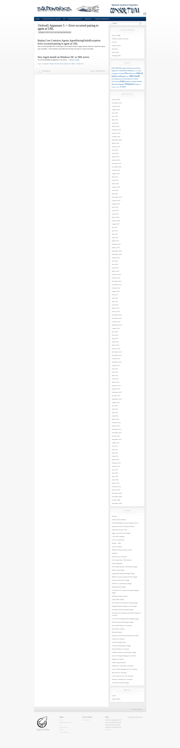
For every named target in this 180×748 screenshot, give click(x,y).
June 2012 (115, 409)
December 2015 (117, 281)
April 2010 (115, 480)
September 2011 (117, 439)
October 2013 (116, 358)
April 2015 (115, 305)
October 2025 (116, 106)
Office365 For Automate (119, 557)
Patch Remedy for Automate (120, 649)
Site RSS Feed (85, 720)
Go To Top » (137, 709)
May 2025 (115, 120)
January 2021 (116, 187)
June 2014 (115, 335)
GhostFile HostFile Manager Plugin (123, 609)
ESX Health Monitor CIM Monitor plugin (124, 567)
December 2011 (117, 429)
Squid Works (43, 729)
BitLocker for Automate (119, 672)
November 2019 (117, 197)
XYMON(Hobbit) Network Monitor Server (125, 523)
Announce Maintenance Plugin (121, 646)
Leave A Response (98, 71)
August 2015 (116, 291)
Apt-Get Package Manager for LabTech (124, 656)
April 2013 (115, 379)
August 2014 (116, 328)
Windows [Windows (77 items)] (129, 84)
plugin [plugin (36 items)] (122, 81)
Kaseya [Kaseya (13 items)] (133, 73)
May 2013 (115, 375)
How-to (52, 32)
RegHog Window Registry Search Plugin (124, 606)
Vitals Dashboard (117, 563)
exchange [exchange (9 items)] (138, 70)
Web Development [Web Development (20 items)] (118, 84)
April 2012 (115, 416)
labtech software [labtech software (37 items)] (118, 76)
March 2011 (115, 459)
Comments (47, 71)
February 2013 (116, 385)
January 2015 (116, 311)
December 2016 (117, 251)
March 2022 (115, 157)
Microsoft (57, 63)
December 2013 (117, 352)
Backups (52, 63)
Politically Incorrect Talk (119, 530)
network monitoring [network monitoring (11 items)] (124, 79)
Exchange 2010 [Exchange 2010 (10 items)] (116, 73)
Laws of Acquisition (118, 540)
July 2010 (115, 470)
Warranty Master (117, 632)
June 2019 (115, 207)
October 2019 (116, 200)
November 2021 (117, 167)
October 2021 (116, 170)
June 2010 (115, 473)
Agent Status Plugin (118, 599)
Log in (114, 695)
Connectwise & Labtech (51, 19)
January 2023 (116, 146)
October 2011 (116, 436)
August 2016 (116, 257)
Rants (113, 49)
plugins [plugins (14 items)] (127, 81)
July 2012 (115, 406)
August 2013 (116, 365)
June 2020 (115, 190)
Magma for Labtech (118, 659)
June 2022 (115, 150)
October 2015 (116, 288)
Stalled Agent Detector (119, 662)
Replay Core (67, 63)
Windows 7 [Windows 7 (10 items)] (138, 84)
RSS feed (107, 729)
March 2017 (115, 241)
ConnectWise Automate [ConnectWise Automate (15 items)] (125, 71)
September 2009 (117, 503)
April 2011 (115, 456)
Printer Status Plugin (118, 570)
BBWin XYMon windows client (122, 550)
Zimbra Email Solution (119, 519)
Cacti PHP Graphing (118, 536)
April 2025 (115, 123)
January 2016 (116, 278)
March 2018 (115, 217)
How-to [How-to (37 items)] (128, 73)
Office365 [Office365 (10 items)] (114, 81)
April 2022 (115, 153)
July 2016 (115, 261)
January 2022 (116, 160)
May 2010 (115, 476)
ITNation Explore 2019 (119, 39)
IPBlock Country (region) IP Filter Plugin (124, 577)
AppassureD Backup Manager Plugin (123, 573)
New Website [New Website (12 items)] (134, 79)
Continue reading (74, 60)
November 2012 (117, 392)
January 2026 (116, 99)
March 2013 (115, 382)
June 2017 (115, 231)
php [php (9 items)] (118, 81)
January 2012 (116, 426)
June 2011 (115, 449)
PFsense (114, 516)
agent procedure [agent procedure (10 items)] (126, 68)
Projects (88, 19)
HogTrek (114, 553)
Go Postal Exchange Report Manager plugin (125, 619)
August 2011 (116, 443)
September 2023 (117, 140)
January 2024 (116, 133)
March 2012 (115, 419)
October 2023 (116, 136)
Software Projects (75, 19)
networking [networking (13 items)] (115, 79)
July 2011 (115, 446)
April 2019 (115, 210)
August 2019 (116, 204)
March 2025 (115, 126)
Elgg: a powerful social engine (121, 533)
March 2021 (115, 184)
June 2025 (115, 116)
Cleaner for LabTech (118, 639)
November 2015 (117, 284)
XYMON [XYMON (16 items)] (123, 87)
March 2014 (115, 345)
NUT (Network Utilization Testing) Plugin (125, 603)
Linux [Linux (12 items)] (127, 76)
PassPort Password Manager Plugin (123, 622)
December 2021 (117, 163)
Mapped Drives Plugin (119, 587)
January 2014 (116, 348)
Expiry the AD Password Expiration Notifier (125, 635)
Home (38, 19)
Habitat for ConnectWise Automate (122, 666)
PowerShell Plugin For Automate (122, 625)
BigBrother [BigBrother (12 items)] (115, 71)
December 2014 (117, 315)
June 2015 (115, 298)
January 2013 (116, 389)
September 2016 (117, 254)
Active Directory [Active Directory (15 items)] (117, 68)
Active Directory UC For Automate (122, 676)
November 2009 (117, 496)
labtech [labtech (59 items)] (139, 73)
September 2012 (117, 399)
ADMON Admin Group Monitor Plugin (124, 652)
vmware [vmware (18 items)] (139, 81)
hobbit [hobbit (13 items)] (122, 73)
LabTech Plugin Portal (119, 642)
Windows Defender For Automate (122, 679)
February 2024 (116, 130)
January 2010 (116, 490)
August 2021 (116, 173)
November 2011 (117, 433)
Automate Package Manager (120, 682)
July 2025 (115, 113)
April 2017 (115, 237)
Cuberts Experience (102, 19)
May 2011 (115, 453)
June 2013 (115, 372)
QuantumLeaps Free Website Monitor (123, 526)
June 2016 (115, 264)
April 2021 (115, 180)
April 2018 (115, 214)
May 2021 (115, 177)
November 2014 (117, 318)
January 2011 (116, 466)
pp (64, 19)
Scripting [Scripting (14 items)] (133, 81)
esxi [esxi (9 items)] (135, 70)
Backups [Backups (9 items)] (134, 68)
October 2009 (116, 500)
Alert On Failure (117, 546)
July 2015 (115, 295)
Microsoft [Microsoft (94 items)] (134, 76)
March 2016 (115, 271)
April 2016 (115, 268)
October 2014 (116, 322)
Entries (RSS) (116, 699)
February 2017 (116, 244)
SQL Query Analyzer (118, 629)
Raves (114, 52)
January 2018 (116, 221)
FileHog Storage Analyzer (120, 596)
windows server (80, 63)
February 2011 (116, 463)
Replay (62, 63)
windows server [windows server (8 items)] (115, 87)
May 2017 (115, 234)
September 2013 (117, 362)
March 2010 (115, 483)
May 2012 (115, 412)
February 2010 (116, 486)
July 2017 (115, 227)
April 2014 (115, 342)
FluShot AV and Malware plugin (122, 583)
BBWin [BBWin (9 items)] (139, 68)
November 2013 (117, 355)
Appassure (46, 63)
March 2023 (115, 143)
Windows (73, 63)
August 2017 (116, 224)
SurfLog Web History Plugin (120, 580)
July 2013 (115, 369)
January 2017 (116, 247)
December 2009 (117, 493)
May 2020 (115, 194)
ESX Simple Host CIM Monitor (121, 560)
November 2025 (117, 103)
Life (113, 42)
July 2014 (115, 332)
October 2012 (116, 395)
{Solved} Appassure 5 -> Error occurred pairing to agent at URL (68, 27)
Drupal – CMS (116, 543)
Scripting (115, 55)
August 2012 (116, 402)
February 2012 (116, 422)
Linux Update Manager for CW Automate (124, 669)
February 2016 (116, 274)
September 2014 (117, 325)
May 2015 (115, 301)
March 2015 (115, 308)
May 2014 (115, 338)
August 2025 (116, 109)
